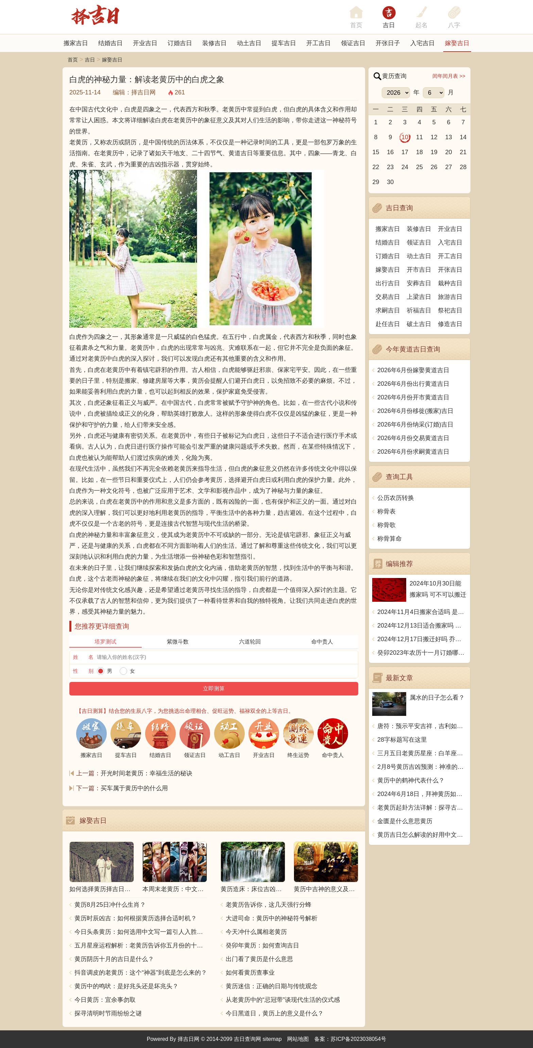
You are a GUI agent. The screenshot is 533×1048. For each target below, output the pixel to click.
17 (404, 152)
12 (434, 137)
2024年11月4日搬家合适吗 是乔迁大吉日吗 (422, 612)
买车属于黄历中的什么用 (134, 788)
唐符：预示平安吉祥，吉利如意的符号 (422, 726)
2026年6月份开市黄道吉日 (413, 397)
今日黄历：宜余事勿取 (105, 999)
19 (434, 152)
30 (390, 182)
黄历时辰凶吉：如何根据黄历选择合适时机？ (135, 918)
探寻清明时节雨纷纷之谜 (108, 1013)
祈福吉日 (419, 310)
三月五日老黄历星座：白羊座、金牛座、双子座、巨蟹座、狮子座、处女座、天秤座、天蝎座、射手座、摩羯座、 (422, 753)
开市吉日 (419, 269)
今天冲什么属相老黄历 (256, 931)
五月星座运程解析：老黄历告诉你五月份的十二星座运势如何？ (140, 945)
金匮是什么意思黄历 (404, 821)
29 (375, 182)
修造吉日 (450, 324)
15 (375, 152)
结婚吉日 (110, 43)
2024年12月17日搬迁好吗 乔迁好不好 (422, 639)
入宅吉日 (422, 43)
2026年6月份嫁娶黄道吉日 (413, 370)
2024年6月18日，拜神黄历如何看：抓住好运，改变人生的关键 (422, 794)
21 (463, 152)
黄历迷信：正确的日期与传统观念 (271, 986)
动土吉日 (249, 43)
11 (419, 137)
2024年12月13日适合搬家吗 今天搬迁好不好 (422, 625)
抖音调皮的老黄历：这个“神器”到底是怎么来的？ (140, 972)
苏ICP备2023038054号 (358, 1039)
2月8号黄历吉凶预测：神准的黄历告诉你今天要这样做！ (422, 766)
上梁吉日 (419, 296)
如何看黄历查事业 (250, 972)
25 (419, 167)
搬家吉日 (76, 43)
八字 (454, 25)
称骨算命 (389, 538)
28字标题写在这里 (402, 739)
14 (463, 137)
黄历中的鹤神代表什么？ (411, 780)
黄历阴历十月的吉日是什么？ (114, 959)
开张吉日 (450, 269)
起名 (421, 25)
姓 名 (83, 657)
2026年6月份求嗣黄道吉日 (413, 451)
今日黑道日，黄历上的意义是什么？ (275, 1013)
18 (419, 152)
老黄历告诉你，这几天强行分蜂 (268, 904)
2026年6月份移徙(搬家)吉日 (415, 411)
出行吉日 (388, 283)
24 (404, 167)
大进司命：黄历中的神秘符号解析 (271, 918)
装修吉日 (214, 43)
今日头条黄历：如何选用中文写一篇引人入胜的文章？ (140, 931)
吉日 (389, 25)
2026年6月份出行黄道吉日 (413, 383)
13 (448, 137)
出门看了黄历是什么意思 (259, 959)
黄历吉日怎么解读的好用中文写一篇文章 (422, 834)
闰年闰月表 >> (448, 76)
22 (375, 167)
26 (434, 167)
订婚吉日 (180, 43)
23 (390, 167)
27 (448, 167)
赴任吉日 (388, 324)
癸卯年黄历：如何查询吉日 (262, 945)
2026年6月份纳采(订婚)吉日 (415, 424)
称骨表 (386, 511)
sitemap (272, 1039)
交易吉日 (388, 296)
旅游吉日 (450, 296)
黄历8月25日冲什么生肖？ (110, 904)
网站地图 (298, 1039)
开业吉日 (145, 43)
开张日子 (388, 43)
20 (448, 152)
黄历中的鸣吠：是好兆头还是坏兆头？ (126, 986)
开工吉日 (318, 43)
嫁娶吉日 (457, 43)
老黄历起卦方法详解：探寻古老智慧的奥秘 (422, 807)
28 (463, 167)
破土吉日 (419, 324)
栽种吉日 (450, 283)
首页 (73, 59)
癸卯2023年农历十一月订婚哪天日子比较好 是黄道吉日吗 (422, 652)
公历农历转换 (395, 497)
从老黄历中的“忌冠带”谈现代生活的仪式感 (283, 999)
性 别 (83, 671)
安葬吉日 (419, 283)
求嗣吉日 (388, 310)
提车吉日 (284, 43)
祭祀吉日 (450, 310)
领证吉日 (353, 43)
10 (404, 137)
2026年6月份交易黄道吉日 (413, 438)
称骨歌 (386, 525)
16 (390, 152)
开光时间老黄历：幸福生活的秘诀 (146, 773)
